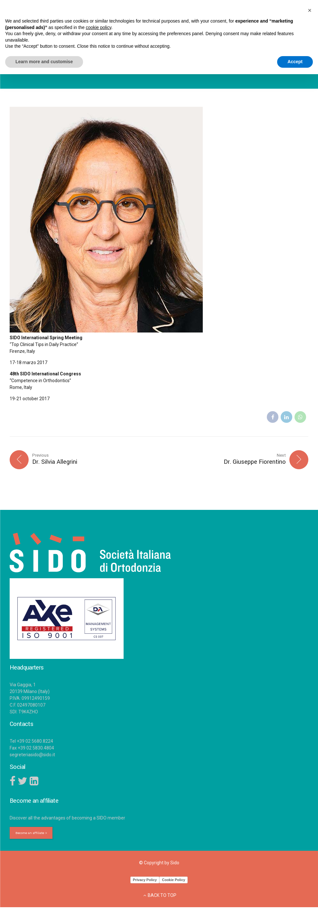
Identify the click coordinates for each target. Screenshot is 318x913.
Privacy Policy (145, 881)
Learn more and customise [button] (44, 61)
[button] (309, 10)
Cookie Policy (173, 881)
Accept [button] (295, 61)
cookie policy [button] (98, 27)
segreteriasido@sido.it (32, 755)
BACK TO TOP (162, 896)
